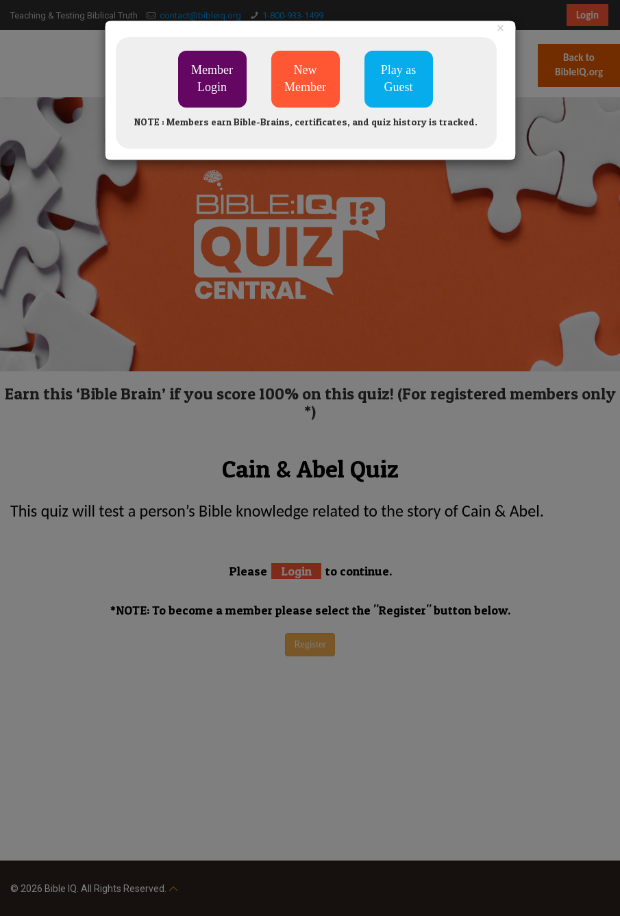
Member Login (212, 79)
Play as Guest (399, 79)
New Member (305, 79)
